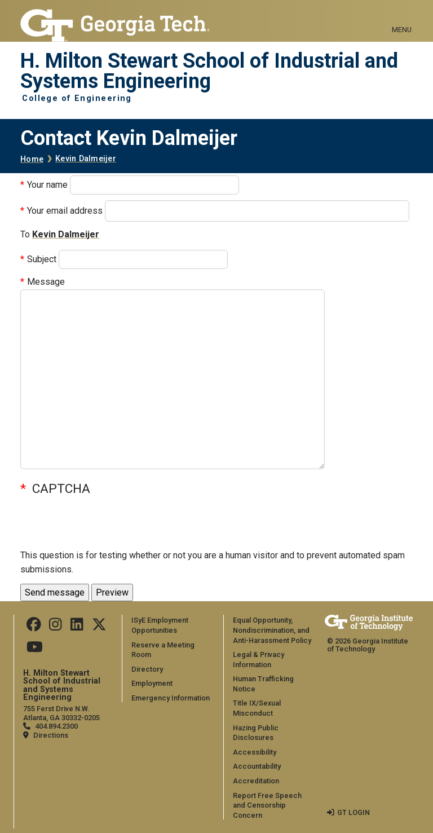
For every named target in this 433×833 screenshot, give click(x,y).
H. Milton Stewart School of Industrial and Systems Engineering (209, 71)
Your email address (65, 210)
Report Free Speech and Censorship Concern (267, 805)
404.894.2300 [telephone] (56, 726)
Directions (50, 735)
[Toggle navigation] (402, 17)
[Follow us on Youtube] (34, 649)
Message (46, 281)
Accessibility (254, 752)
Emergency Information (170, 698)
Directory (147, 669)
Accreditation (256, 781)
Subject (41, 259)
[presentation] (106, 526)
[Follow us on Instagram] (55, 627)
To (25, 234)
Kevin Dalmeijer (85, 159)
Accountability (257, 766)
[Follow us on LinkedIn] (76, 627)
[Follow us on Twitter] (99, 627)
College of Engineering (77, 98)
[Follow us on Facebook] (33, 627)
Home (31, 159)
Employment (152, 683)
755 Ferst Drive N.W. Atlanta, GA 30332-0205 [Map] (61, 712)
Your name (47, 184)
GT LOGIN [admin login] (353, 812)
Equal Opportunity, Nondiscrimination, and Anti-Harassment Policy (272, 630)
